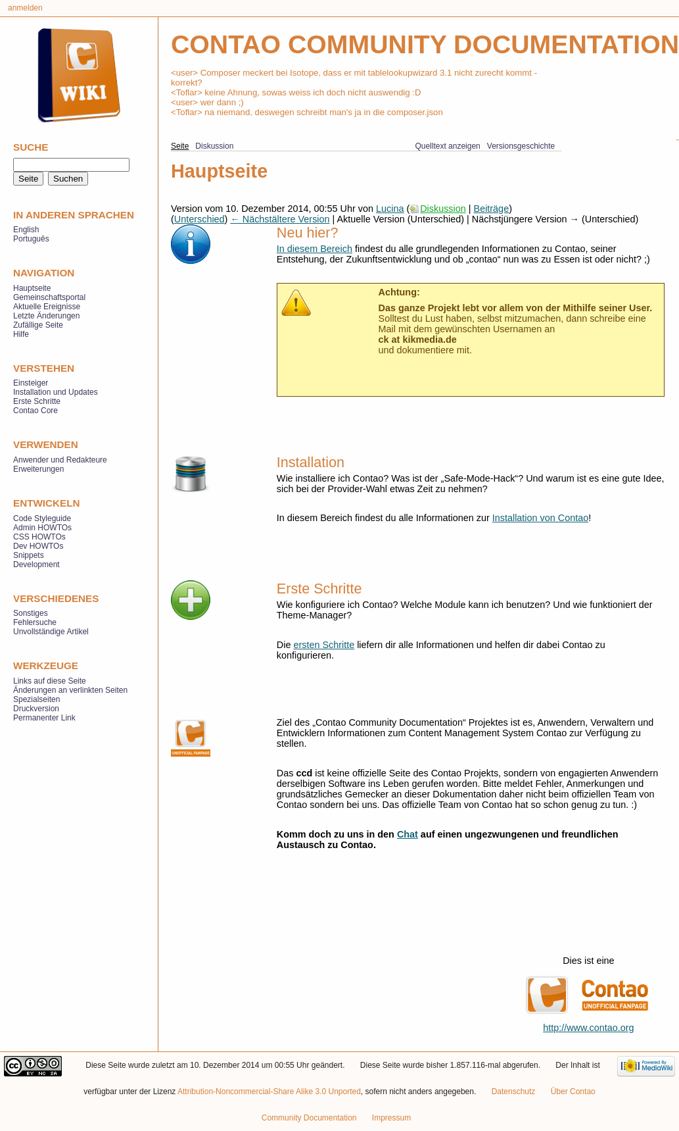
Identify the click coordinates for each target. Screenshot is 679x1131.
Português (31, 238)
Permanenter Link (44, 717)
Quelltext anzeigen (447, 146)
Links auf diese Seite (49, 681)
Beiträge (491, 208)
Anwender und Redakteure (60, 460)
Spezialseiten (36, 699)
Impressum (391, 1117)
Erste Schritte (36, 401)
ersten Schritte (323, 645)
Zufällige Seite (38, 325)
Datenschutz (514, 1091)
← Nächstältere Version (279, 219)
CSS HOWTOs (39, 536)
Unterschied (199, 219)
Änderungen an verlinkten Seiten (70, 690)
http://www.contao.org (588, 1027)
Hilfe (21, 334)
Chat (407, 834)
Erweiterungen (38, 469)
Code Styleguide (42, 518)
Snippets (28, 555)
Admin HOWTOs (42, 527)
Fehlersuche (35, 622)
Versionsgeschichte (521, 146)
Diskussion (443, 208)
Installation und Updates (55, 392)
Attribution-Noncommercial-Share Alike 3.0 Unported (269, 1091)
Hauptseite (32, 288)
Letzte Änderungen (46, 315)
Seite (180, 146)
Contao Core (35, 410)
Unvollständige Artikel (51, 631)
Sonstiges (30, 613)
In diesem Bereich (314, 248)
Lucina (390, 208)
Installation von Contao (540, 518)
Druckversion (36, 708)
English (26, 229)
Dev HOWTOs (38, 546)
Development (36, 564)
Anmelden (25, 8)
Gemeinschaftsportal (49, 297)
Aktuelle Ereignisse (46, 306)
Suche (30, 147)
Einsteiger (30, 383)
